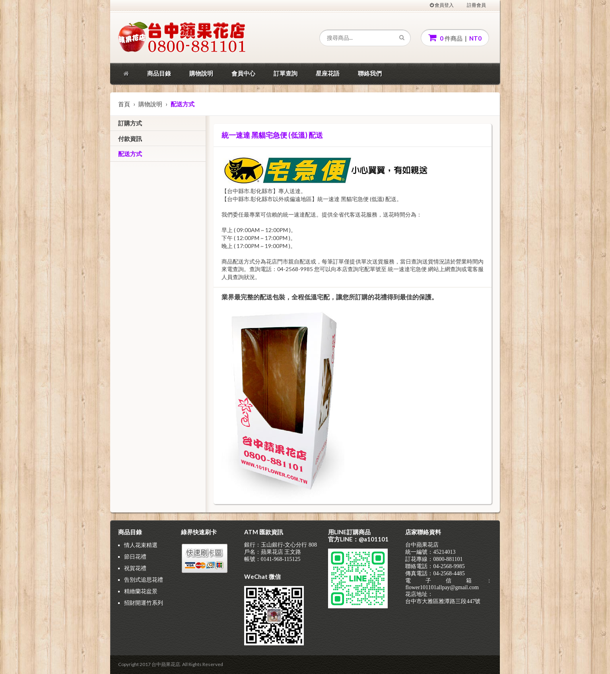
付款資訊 (130, 138)
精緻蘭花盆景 (140, 591)
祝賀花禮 (135, 568)
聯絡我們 (370, 73)
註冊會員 (476, 5)
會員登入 (442, 5)
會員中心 (243, 73)
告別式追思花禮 (143, 579)
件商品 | (455, 37)
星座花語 (328, 73)
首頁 (124, 103)
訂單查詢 (285, 73)
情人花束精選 (140, 544)
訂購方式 (130, 123)
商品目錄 (159, 73)
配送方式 (130, 153)
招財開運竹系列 (143, 602)
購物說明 (201, 73)
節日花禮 (135, 556)
